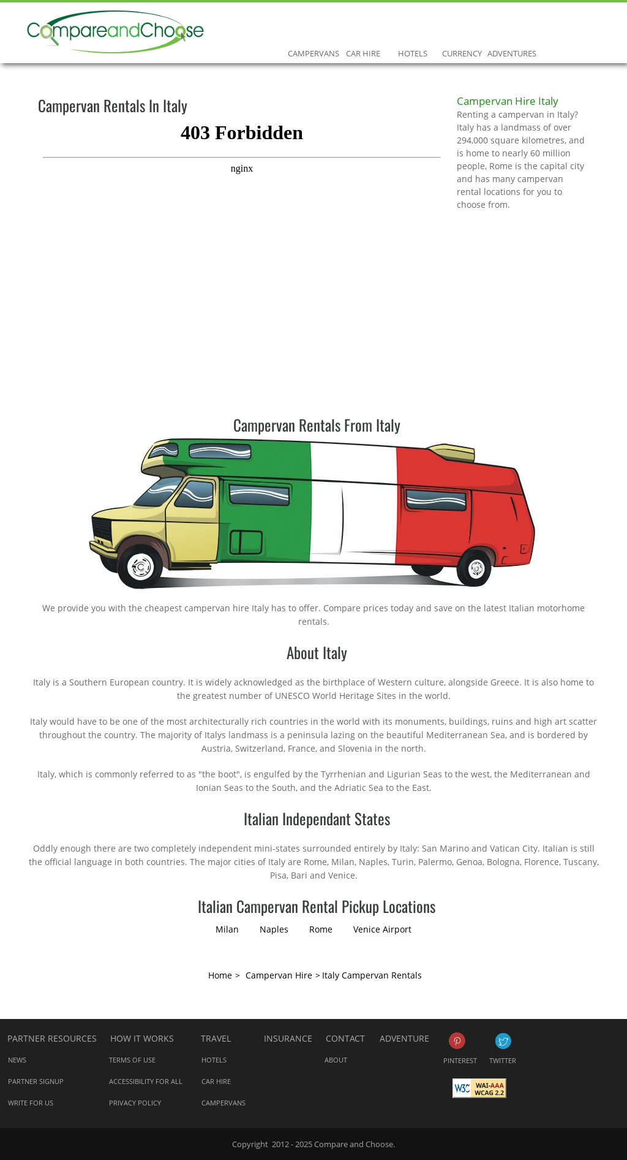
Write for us (30, 1102)
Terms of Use (132, 1059)
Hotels (412, 27)
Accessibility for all (145, 1081)
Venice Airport (382, 929)
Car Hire (363, 27)
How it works (142, 1038)
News (17, 1059)
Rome (320, 929)
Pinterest (457, 1040)
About (336, 1059)
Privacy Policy (135, 1102)
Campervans (313, 27)
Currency (462, 27)
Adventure (404, 1038)
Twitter (503, 1040)
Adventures (511, 27)
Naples (274, 929)
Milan (227, 929)
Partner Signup (36, 1081)
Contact (345, 1038)
